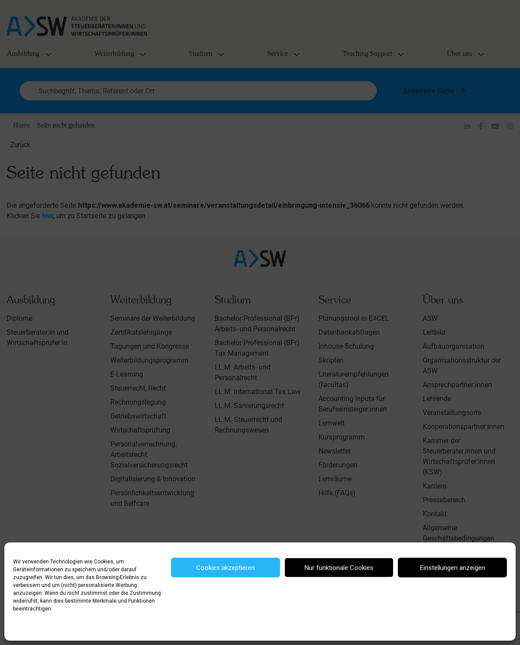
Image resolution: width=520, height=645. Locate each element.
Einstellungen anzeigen (452, 568)
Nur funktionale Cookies (338, 568)
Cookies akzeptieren (225, 568)
